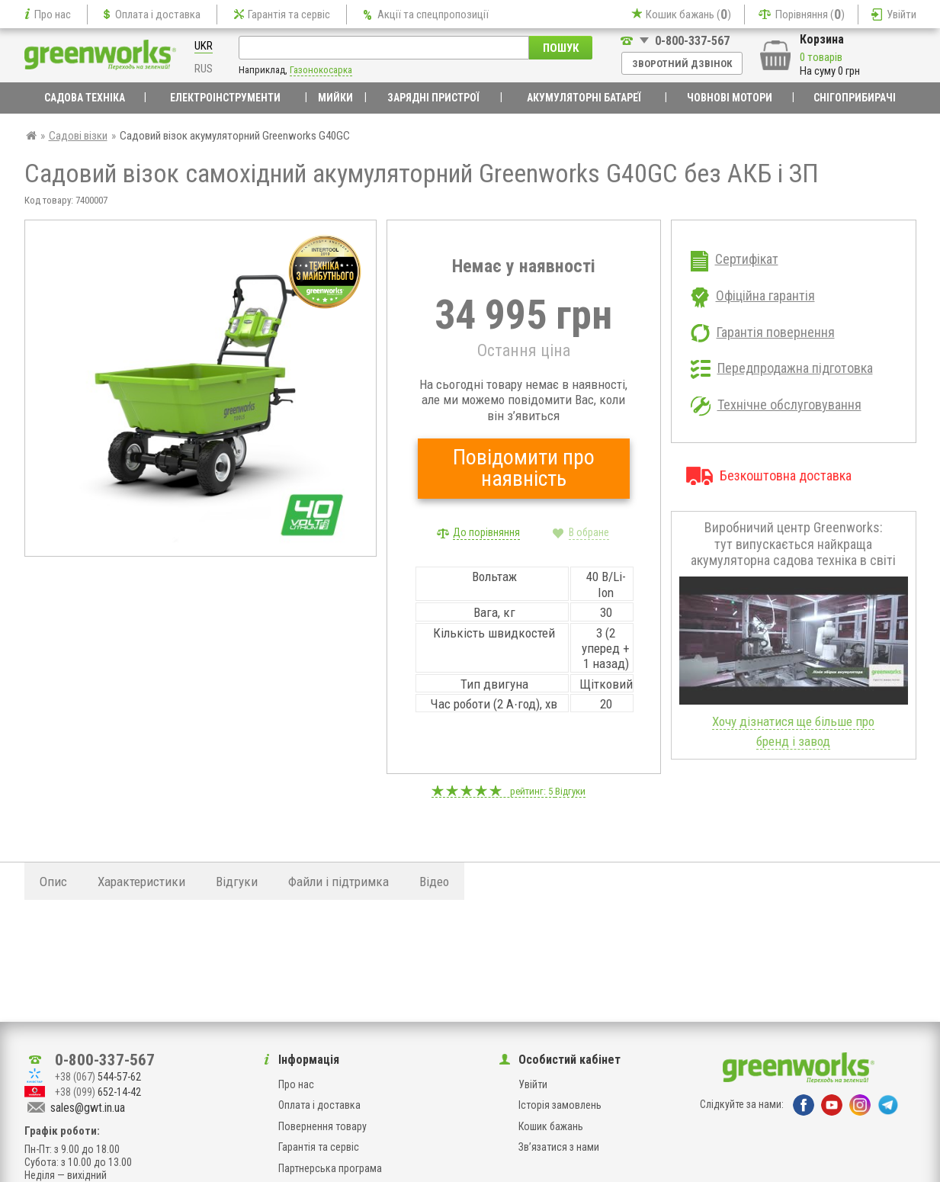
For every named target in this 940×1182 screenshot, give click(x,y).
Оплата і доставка (158, 14)
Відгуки (570, 791)
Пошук (561, 48)
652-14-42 (98, 1092)
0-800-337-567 (692, 41)
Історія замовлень (560, 1105)
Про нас (52, 14)
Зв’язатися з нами (558, 1147)
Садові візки (78, 136)
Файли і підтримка (338, 881)
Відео (434, 881)
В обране (589, 532)
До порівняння (486, 532)
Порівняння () (810, 14)
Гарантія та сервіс (289, 14)
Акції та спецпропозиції (433, 14)
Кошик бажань (550, 1126)
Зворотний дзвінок (682, 63)
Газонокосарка (321, 69)
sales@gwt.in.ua (87, 1107)
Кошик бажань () (688, 14)
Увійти (901, 14)
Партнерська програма (330, 1168)
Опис (53, 881)
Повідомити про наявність (524, 468)
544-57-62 (98, 1077)
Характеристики (141, 881)
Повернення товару (322, 1126)
